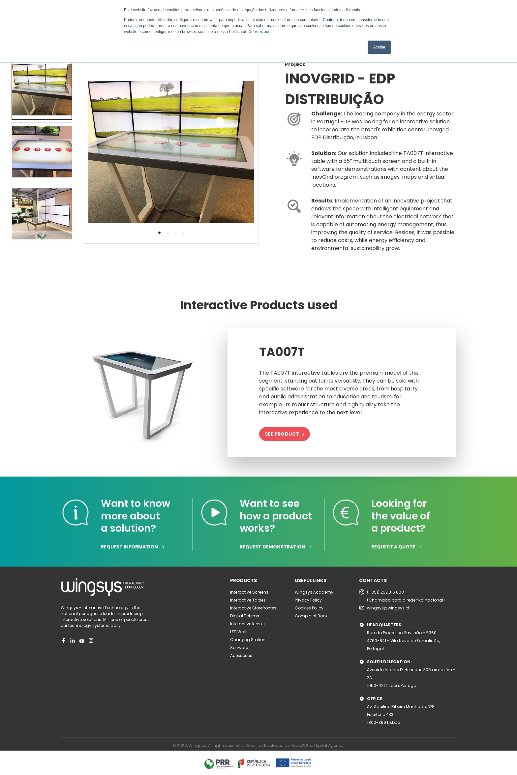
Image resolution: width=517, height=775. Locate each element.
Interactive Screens (249, 592)
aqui (267, 31)
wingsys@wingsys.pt (388, 608)
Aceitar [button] (379, 47)
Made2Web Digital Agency (317, 745)
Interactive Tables (248, 600)
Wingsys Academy (314, 592)
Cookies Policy (309, 608)
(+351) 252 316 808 (385, 592)
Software (239, 647)
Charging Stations (249, 639)
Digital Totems (244, 616)
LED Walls (239, 632)
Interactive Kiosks (247, 624)
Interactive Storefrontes (253, 608)
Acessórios (241, 655)
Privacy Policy (308, 600)
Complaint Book (311, 616)
